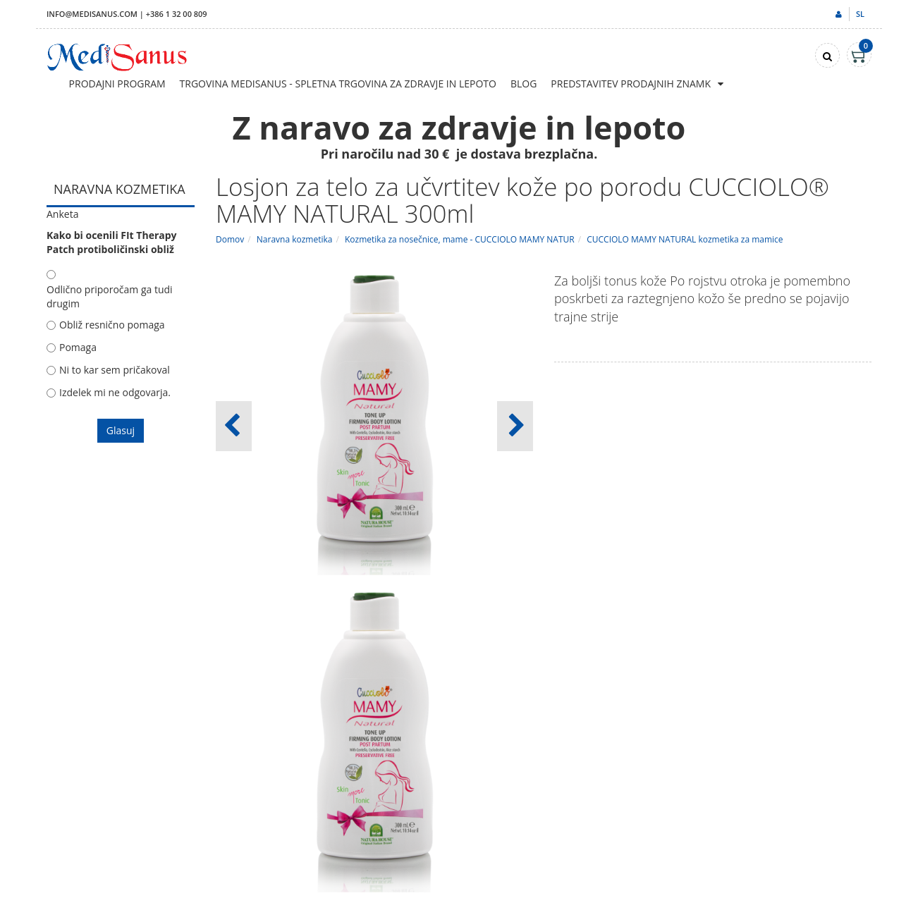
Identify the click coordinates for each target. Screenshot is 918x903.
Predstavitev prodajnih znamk (631, 83)
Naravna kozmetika (295, 239)
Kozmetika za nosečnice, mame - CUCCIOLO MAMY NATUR (460, 239)
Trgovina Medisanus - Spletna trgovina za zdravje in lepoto (338, 83)
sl (860, 13)
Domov (230, 239)
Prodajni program (117, 83)
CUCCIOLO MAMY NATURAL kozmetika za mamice (685, 239)
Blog (523, 83)
